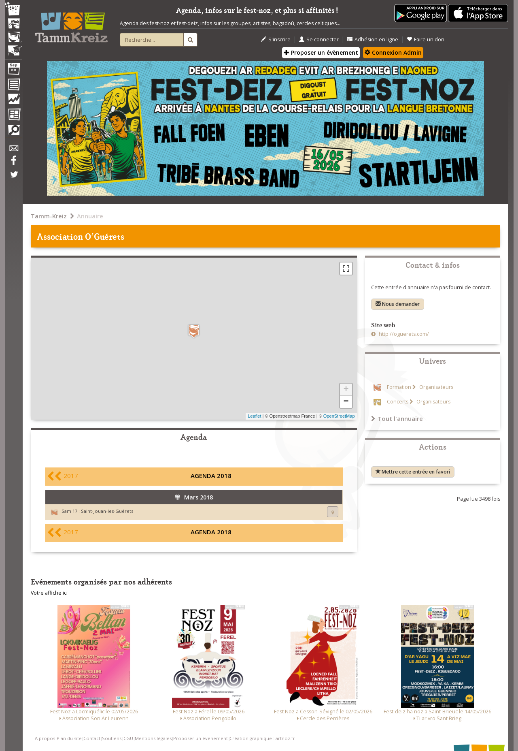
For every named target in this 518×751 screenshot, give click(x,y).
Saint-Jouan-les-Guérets (107, 511)
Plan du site (69, 738)
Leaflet (254, 416)
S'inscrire (276, 39)
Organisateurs (435, 387)
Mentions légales (153, 738)
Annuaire (90, 216)
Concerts (397, 401)
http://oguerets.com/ (403, 334)
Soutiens (111, 738)
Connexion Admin (393, 52)
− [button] (345, 402)
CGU (128, 738)
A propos (45, 738)
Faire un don (425, 39)
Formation (399, 387)
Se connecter (319, 39)
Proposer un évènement (321, 52)
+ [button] (345, 390)
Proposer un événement (200, 738)
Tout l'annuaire (397, 418)
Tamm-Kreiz (49, 216)
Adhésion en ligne (372, 39)
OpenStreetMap (339, 416)
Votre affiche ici (49, 592)
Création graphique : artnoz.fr (262, 738)
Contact (91, 738)
